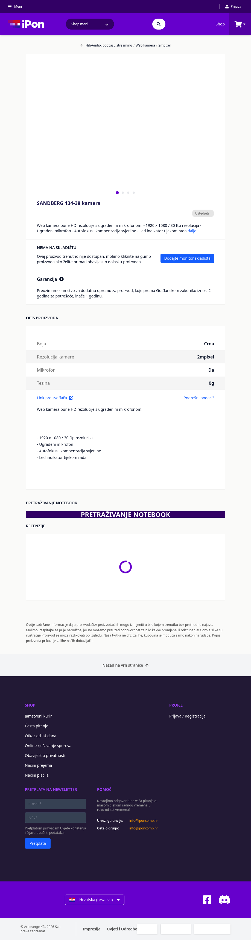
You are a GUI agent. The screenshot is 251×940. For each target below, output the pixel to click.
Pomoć (104, 789)
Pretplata (38, 843)
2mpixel (163, 45)
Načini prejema (38, 765)
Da (211, 370)
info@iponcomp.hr (143, 820)
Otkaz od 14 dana (40, 735)
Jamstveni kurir (38, 716)
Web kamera (144, 45)
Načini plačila (37, 775)
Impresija (91, 929)
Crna (209, 344)
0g (211, 383)
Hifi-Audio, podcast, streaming (106, 45)
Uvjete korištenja (73, 828)
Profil (176, 705)
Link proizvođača (55, 397)
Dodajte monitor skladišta (187, 258)
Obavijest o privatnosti (45, 755)
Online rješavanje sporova (48, 745)
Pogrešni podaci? (198, 397)
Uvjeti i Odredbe (122, 929)
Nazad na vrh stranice (125, 665)
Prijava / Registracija (187, 716)
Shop (220, 24)
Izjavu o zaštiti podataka (45, 832)
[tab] (117, 192)
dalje (192, 230)
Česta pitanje (36, 725)
